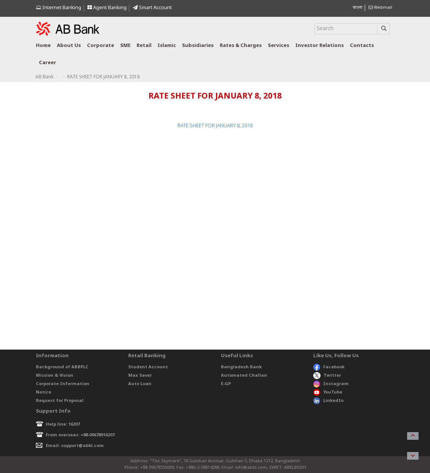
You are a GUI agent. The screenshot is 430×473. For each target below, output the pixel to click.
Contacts (362, 45)
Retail (144, 45)
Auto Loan (139, 384)
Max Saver (140, 375)
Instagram (331, 384)
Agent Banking (107, 8)
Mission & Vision (54, 375)
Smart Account (152, 8)
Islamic (167, 45)
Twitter (327, 375)
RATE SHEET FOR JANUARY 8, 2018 (215, 126)
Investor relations (319, 45)
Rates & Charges (241, 45)
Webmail (380, 7)
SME (125, 45)
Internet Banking (58, 8)
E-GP (226, 384)
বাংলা (357, 7)
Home (43, 45)
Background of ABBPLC (62, 367)
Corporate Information (62, 384)
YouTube (327, 392)
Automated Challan (244, 375)
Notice (43, 392)
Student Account (148, 367)
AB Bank (44, 77)
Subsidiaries (198, 45)
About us (69, 45)
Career (47, 63)
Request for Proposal (60, 400)
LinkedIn (328, 400)
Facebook (329, 367)
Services (278, 45)
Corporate (100, 45)
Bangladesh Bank (241, 367)
